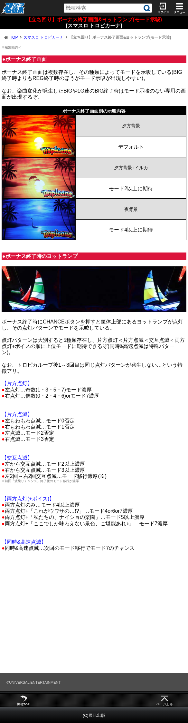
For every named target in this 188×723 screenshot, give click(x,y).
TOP (14, 37)
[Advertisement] (94, 615)
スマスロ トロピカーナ (43, 37)
